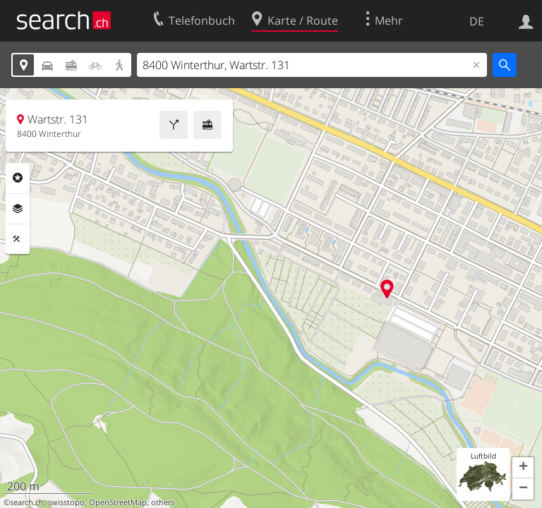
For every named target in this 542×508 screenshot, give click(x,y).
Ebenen (18, 209)
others (162, 502)
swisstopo (66, 502)
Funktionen (18, 239)
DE (476, 21)
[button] (523, 467)
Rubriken (18, 178)
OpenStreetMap (118, 502)
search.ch (27, 502)
